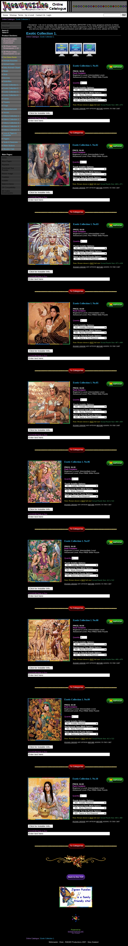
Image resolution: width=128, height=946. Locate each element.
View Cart (6, 24)
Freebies (5, 177)
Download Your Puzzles (8, 169)
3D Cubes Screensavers (7, 192)
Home (4, 158)
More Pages (7, 161)
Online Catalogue (8, 19)
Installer (5, 180)
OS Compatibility (8, 187)
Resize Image (7, 174)
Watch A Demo (8, 184)
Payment (5, 165)
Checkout (5, 27)
